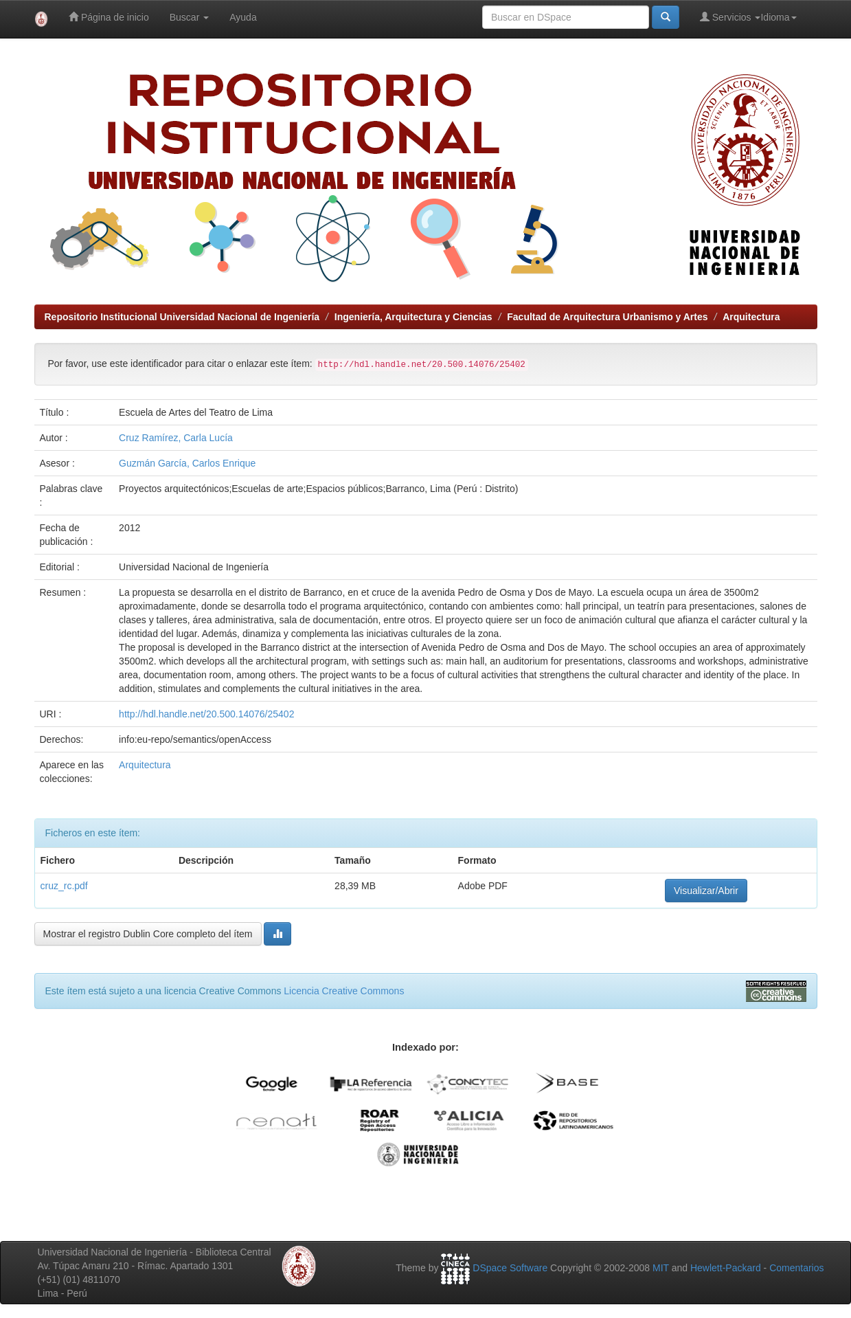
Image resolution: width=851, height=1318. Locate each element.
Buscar (189, 17)
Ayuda (242, 17)
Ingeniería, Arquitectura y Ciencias (413, 316)
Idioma (778, 17)
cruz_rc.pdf (64, 885)
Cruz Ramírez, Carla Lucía (176, 437)
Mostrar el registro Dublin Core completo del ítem (148, 933)
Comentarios (796, 1267)
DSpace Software (510, 1267)
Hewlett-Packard (725, 1267)
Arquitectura (751, 316)
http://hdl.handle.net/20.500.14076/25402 (206, 713)
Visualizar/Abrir (706, 890)
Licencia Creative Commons (344, 990)
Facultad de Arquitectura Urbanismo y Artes (607, 316)
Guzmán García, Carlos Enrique (187, 463)
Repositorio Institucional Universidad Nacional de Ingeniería (182, 316)
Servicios (730, 17)
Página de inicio (109, 17)
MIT (661, 1267)
